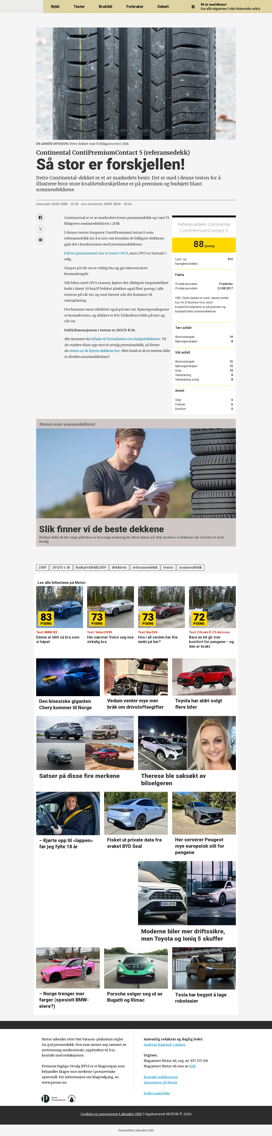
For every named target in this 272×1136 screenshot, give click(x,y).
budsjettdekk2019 (91, 567)
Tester (79, 6)
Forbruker (134, 6)
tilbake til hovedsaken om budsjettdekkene (125, 339)
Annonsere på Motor (160, 1082)
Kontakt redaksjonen (161, 1077)
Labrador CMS (130, 1114)
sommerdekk (190, 567)
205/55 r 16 (61, 567)
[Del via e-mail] (40, 240)
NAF (192, 1066)
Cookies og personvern (99, 1114)
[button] (228, 617)
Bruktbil (105, 6)
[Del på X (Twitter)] (40, 229)
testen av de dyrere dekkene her (94, 351)
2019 (42, 567)
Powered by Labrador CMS (136, 1130)
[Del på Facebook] (40, 217)
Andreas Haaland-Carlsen (164, 1045)
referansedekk (145, 567)
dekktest (119, 567)
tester (168, 567)
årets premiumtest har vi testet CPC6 (97, 253)
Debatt (163, 6)
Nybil (55, 6)
